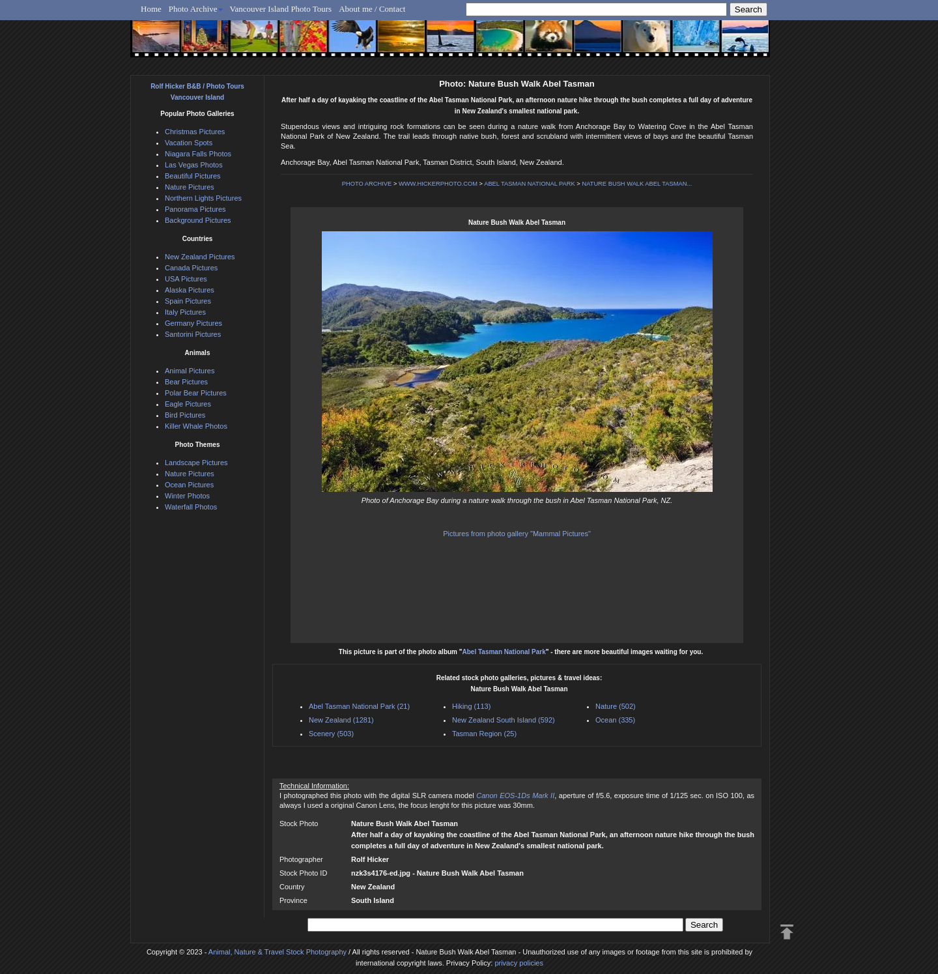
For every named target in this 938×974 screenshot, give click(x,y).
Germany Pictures (193, 323)
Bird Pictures (185, 415)
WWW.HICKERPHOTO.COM (438, 183)
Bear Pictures (186, 382)
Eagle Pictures (188, 404)
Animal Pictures (189, 371)
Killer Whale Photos (196, 426)
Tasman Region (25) (484, 734)
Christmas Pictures (195, 132)
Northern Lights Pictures (203, 198)
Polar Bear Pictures (196, 393)
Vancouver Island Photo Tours (281, 9)
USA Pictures (186, 279)
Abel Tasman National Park (504, 651)
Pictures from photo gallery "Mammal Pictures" (517, 533)
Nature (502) (615, 706)
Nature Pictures (189, 187)
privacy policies (518, 963)
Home (151, 9)
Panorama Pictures (195, 209)
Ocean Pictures (189, 485)
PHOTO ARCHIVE (367, 183)
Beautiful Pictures (193, 176)
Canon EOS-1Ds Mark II (515, 795)
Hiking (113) (471, 706)
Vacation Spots (188, 143)
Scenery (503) (331, 734)
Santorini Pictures (193, 334)
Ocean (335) (615, 720)
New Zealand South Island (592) (503, 720)
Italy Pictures (185, 312)
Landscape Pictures (196, 462)
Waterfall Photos (191, 507)
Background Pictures (198, 220)
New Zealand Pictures (200, 257)
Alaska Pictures (189, 290)
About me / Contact (372, 9)
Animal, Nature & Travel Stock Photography (277, 952)
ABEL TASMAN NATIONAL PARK (529, 183)
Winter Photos (187, 496)
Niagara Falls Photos (198, 154)
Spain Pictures (188, 301)
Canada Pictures (191, 268)
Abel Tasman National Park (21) (359, 706)
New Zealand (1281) (341, 720)
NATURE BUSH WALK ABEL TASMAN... (637, 183)
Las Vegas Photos (194, 165)
